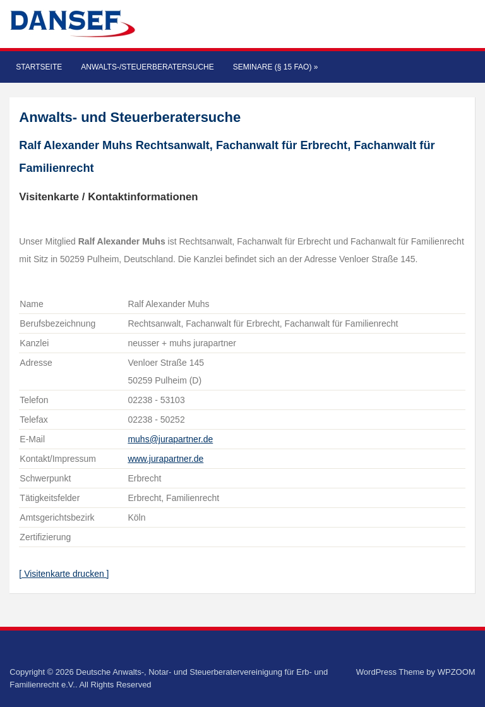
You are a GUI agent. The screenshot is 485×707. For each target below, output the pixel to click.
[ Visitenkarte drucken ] (64, 574)
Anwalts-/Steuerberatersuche (147, 67)
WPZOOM (457, 672)
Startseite (39, 67)
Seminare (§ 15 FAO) (275, 67)
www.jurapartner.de (165, 459)
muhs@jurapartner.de (170, 439)
